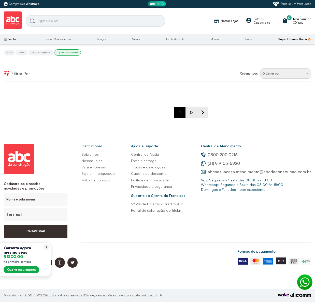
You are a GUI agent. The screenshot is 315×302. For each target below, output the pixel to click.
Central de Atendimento (221, 146)
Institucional (91, 146)
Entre (257, 19)
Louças (101, 39)
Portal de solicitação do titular (156, 210)
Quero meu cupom (21, 269)
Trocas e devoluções (148, 167)
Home (9, 52)
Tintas (248, 39)
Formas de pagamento (257, 251)
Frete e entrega (143, 161)
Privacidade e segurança (151, 186)
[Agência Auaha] (300, 295)
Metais (136, 39)
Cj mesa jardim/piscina (68, 52)
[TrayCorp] (283, 295)
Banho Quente (175, 39)
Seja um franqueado (98, 173)
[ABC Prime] (157, 4)
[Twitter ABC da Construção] (72, 266)
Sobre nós (90, 154)
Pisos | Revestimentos (58, 39)
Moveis (21, 52)
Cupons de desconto (149, 173)
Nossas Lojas (225, 21)
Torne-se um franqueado (292, 4)
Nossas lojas (91, 161)
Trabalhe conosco (96, 180)
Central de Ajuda (145, 154)
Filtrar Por (17, 73)
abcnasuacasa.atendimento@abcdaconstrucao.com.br (256, 171)
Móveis (214, 39)
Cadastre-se (262, 22)
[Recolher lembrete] (46, 247)
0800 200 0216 (219, 154)
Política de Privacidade (150, 180)
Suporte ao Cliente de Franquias (158, 195)
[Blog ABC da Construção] (60, 266)
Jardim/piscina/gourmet (41, 52)
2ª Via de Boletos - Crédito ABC (157, 204)
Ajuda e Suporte (144, 146)
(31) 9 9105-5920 (220, 163)
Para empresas (93, 167)
